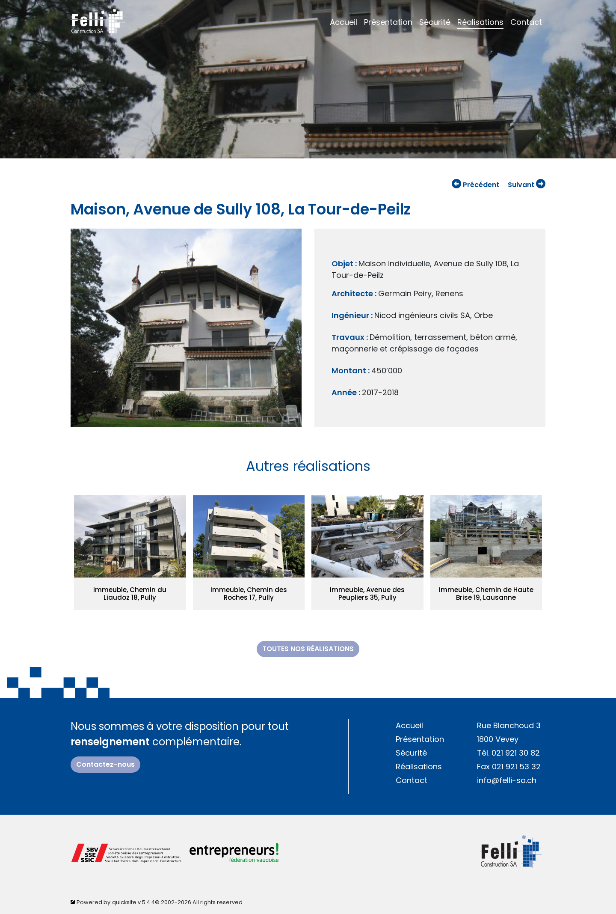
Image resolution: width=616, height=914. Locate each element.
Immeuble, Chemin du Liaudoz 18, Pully (129, 593)
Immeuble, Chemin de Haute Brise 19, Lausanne (486, 593)
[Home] (98, 20)
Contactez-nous (105, 764)
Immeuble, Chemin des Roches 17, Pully (248, 593)
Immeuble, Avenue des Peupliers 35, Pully (367, 593)
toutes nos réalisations (308, 649)
